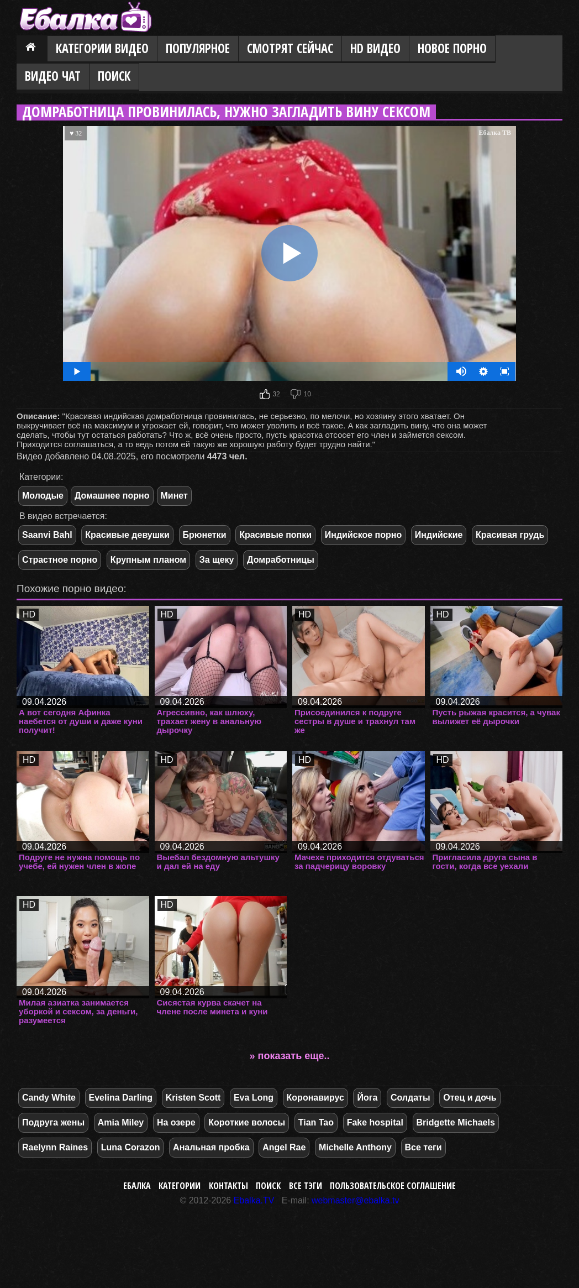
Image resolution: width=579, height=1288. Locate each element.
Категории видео (102, 48)
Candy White (49, 1097)
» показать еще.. (290, 1055)
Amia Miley (121, 1122)
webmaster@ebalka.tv (355, 1200)
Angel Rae (284, 1147)
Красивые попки (275, 535)
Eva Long (253, 1097)
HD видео (375, 48)
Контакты (228, 1186)
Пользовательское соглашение (393, 1186)
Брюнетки (205, 535)
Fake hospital (375, 1122)
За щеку (216, 559)
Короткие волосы (246, 1122)
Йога (367, 1097)
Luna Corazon (130, 1147)
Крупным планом (148, 559)
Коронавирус (315, 1097)
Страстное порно (59, 559)
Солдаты (410, 1097)
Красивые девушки (127, 535)
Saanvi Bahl (47, 535)
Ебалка (137, 1186)
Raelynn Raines (55, 1147)
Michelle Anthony (355, 1147)
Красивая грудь (510, 535)
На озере (176, 1122)
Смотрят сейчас (290, 48)
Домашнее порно (112, 495)
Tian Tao (316, 1122)
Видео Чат (53, 76)
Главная (32, 49)
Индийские (439, 535)
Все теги (423, 1147)
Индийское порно (363, 535)
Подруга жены (53, 1122)
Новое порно (452, 48)
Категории (180, 1186)
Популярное (198, 48)
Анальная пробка (211, 1147)
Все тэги (305, 1186)
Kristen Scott (193, 1097)
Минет (174, 495)
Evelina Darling (121, 1097)
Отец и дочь (469, 1097)
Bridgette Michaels (456, 1122)
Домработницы (280, 559)
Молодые (43, 495)
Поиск (114, 76)
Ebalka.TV (254, 1200)
